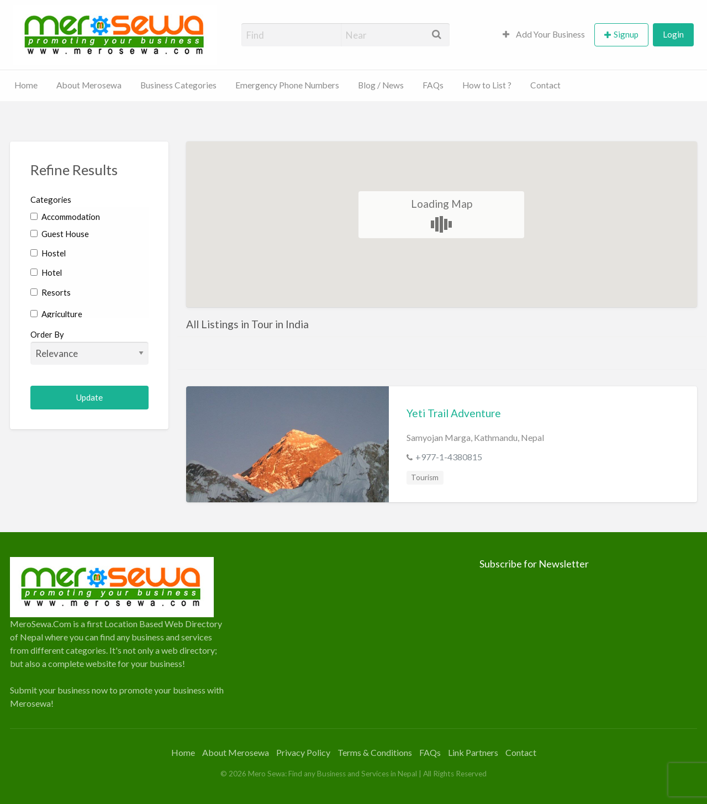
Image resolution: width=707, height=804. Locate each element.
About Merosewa (89, 85)
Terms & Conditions (374, 752)
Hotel (46, 272)
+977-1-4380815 (448, 456)
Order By (89, 347)
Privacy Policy (303, 752)
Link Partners (473, 752)
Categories (50, 199)
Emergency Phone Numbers (287, 85)
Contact (545, 85)
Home (26, 85)
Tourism (425, 477)
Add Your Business (544, 34)
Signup (626, 34)
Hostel (48, 253)
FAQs (433, 85)
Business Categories (178, 85)
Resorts (50, 292)
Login (673, 34)
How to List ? (486, 85)
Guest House (59, 234)
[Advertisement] (353, 634)
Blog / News (381, 85)
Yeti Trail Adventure (454, 413)
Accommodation (65, 217)
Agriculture (56, 314)
